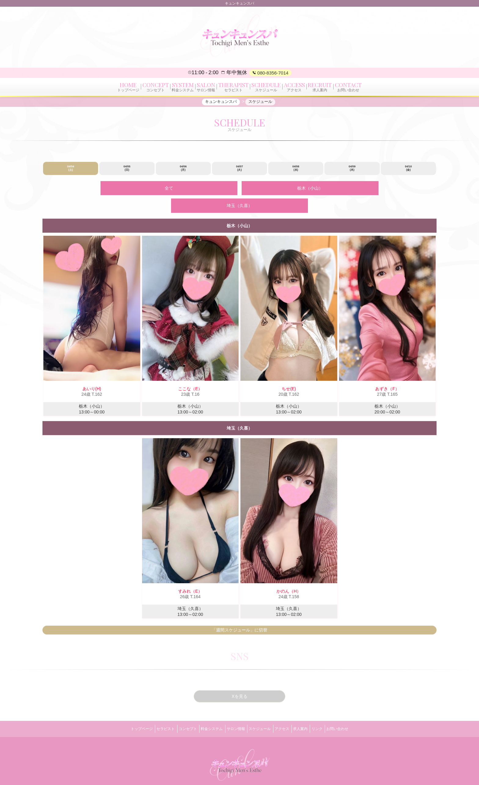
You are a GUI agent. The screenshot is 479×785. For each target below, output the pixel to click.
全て (164, 190)
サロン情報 (233, 710)
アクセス (288, 710)
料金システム (205, 710)
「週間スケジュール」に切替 (239, 614)
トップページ (121, 710)
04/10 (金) (408, 171)
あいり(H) (91, 373)
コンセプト (176, 710)
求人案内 (311, 710)
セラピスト (150, 710)
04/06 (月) (183, 171)
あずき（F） (387, 373)
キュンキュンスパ (233, 773)
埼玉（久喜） (314, 190)
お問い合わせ (358, 710)
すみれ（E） (190, 575)
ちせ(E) (289, 373)
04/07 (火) (239, 171)
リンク (332, 710)
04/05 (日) (126, 171)
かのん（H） (288, 575)
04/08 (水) (295, 171)
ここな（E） (190, 373)
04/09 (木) (352, 171)
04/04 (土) (70, 171)
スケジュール (262, 710)
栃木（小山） (239, 190)
